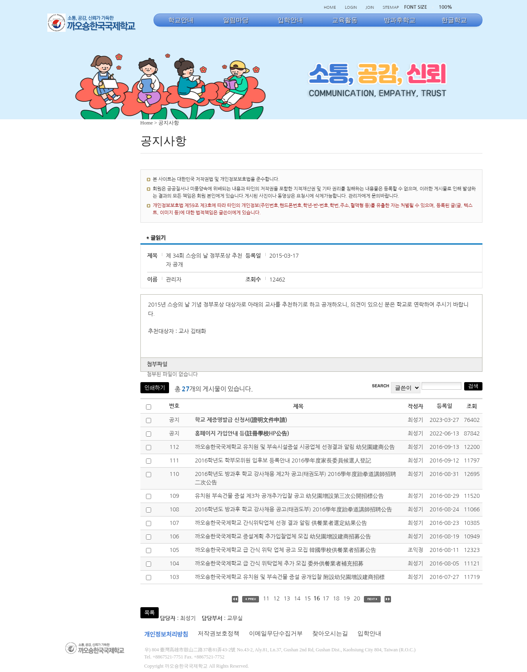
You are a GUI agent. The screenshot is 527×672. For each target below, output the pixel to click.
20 (357, 598)
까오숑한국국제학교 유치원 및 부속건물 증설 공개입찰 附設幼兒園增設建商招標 (290, 577)
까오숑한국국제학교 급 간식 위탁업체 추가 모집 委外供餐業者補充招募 (279, 563)
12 (276, 598)
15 (307, 598)
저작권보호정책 (218, 633)
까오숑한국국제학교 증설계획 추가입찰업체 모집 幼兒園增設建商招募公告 (283, 536)
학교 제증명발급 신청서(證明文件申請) (241, 420)
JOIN (370, 7)
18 (336, 598)
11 (266, 598)
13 (287, 598)
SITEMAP (391, 7)
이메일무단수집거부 (276, 633)
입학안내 (369, 633)
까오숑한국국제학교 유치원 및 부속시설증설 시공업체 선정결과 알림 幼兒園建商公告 (295, 447)
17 (326, 598)
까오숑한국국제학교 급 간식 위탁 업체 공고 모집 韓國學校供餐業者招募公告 (285, 550)
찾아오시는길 (330, 633)
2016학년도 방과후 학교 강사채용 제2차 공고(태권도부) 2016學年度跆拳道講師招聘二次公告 (295, 478)
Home (146, 123)
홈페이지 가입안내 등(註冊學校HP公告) (242, 433)
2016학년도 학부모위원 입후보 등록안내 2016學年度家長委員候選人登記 (283, 460)
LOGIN (351, 7)
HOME (330, 7)
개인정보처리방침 (166, 634)
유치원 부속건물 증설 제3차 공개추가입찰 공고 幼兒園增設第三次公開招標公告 (289, 496)
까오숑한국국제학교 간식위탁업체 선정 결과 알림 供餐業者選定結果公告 (281, 523)
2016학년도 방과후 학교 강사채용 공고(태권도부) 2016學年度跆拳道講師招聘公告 (293, 509)
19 (346, 598)
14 (297, 598)
